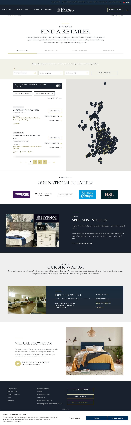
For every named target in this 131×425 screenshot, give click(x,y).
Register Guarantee (79, 2)
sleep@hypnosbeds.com (103, 305)
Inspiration (39, 10)
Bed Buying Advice (43, 390)
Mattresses (19, 10)
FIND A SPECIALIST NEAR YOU (82, 245)
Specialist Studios (51, 52)
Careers (39, 393)
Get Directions (102, 296)
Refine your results (22, 95)
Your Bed (89, 2)
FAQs (9, 399)
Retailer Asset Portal (80, 404)
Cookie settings (75, 418)
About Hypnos (55, 2)
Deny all (96, 418)
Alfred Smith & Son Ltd (26, 112)
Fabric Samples (66, 2)
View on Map (55, 123)
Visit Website (55, 112)
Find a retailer (104, 74)
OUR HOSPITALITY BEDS (114, 2)
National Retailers (80, 52)
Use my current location (20, 71)
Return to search (44, 95)
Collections (8, 10)
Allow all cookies (117, 418)
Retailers (49, 10)
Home (9, 17)
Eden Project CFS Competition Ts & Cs (49, 405)
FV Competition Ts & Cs (44, 402)
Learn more (17, 421)
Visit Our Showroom (100, 2)
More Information (53, 118)
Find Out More (102, 301)
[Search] (127, 10)
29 (44, 164)
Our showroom (109, 52)
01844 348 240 (100, 309)
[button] (86, 158)
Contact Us (41, 399)
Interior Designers (14, 396)
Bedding (29, 10)
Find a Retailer (115, 9)
